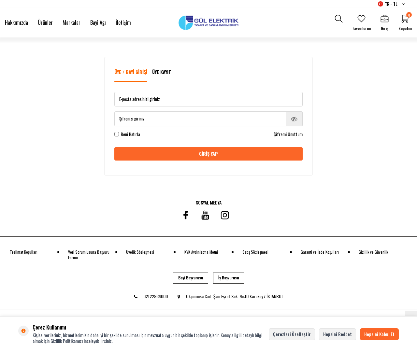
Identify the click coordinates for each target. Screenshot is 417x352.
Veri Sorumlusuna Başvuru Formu (88, 254)
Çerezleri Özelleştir (292, 334)
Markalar (71, 22)
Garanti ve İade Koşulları (320, 252)
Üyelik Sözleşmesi (140, 252)
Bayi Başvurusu (190, 277)
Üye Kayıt (161, 71)
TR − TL (391, 4)
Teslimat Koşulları (23, 252)
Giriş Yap (208, 153)
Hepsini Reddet (337, 334)
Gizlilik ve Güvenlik (373, 252)
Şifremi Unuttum (288, 134)
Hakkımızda (16, 22)
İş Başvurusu (228, 277)
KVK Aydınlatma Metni (201, 252)
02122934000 (151, 296)
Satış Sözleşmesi (255, 252)
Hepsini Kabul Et (379, 334)
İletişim (123, 22)
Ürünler (45, 22)
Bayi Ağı (98, 22)
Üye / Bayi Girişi (130, 71)
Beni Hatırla (127, 134)
